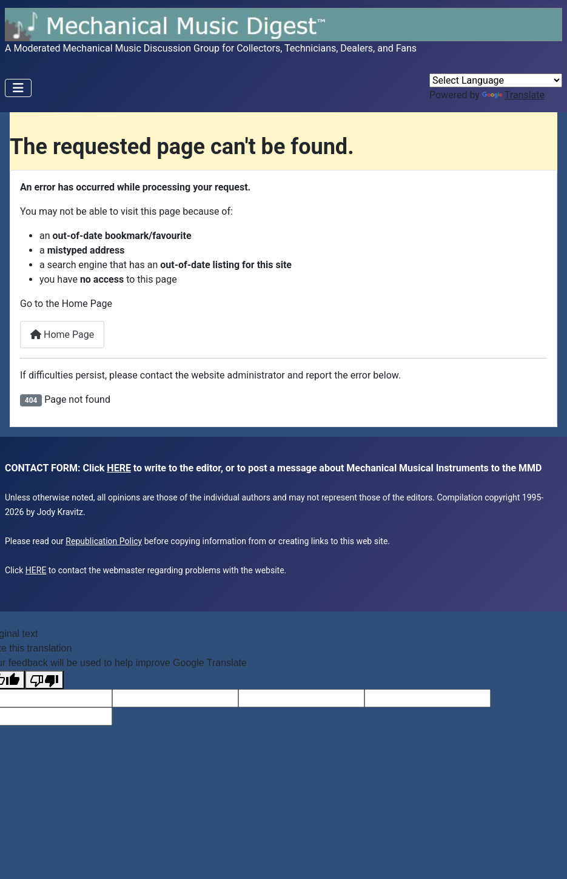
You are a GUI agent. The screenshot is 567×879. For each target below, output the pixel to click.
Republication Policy (103, 541)
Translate (513, 95)
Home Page (62, 334)
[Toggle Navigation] (18, 88)
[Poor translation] (44, 679)
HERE (119, 468)
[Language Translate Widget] (495, 80)
